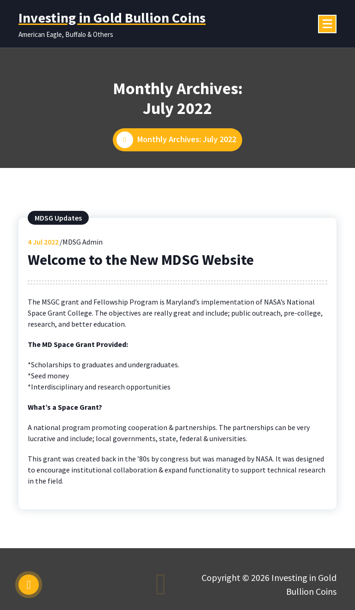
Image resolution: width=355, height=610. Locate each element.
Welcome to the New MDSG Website (141, 260)
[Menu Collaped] (327, 24)
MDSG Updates (58, 217)
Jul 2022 (43, 241)
